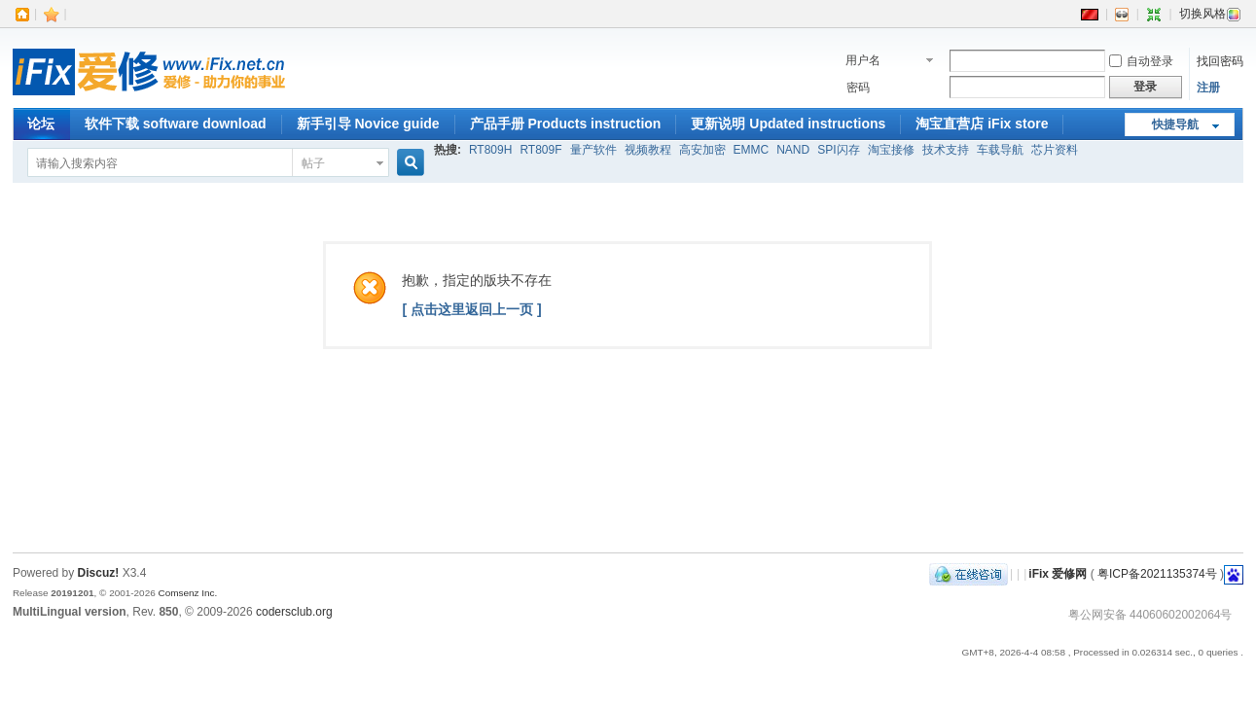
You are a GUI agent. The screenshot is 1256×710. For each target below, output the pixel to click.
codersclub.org (294, 612)
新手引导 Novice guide (368, 123)
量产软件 (593, 150)
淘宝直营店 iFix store (981, 123)
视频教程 (648, 150)
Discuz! (99, 573)
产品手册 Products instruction (566, 123)
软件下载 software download (176, 123)
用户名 (862, 60)
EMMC (752, 150)
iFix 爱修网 (1057, 574)
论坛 (40, 123)
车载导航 (1000, 150)
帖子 (313, 163)
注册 (1208, 87)
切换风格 (1210, 13)
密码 (858, 87)
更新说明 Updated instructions (788, 123)
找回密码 (1220, 61)
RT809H (490, 150)
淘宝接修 (891, 150)
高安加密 (702, 150)
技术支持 (945, 150)
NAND (792, 150)
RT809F (540, 150)
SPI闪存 (838, 150)
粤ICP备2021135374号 (1157, 574)
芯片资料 (1054, 150)
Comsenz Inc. (188, 592)
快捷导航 (1175, 124)
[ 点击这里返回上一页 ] (471, 309)
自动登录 (1141, 61)
